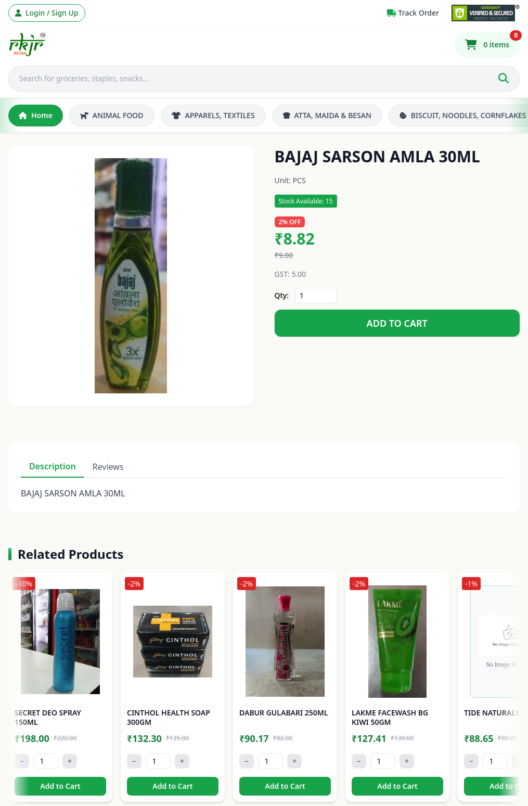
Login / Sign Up (47, 13)
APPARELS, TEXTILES (213, 115)
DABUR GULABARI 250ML (283, 713)
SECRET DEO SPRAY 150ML (48, 717)
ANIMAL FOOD (112, 115)
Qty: (282, 295)
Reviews (108, 466)
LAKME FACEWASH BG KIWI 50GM (390, 717)
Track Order (413, 13)
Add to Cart (60, 786)
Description (52, 466)
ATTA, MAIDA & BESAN (327, 115)
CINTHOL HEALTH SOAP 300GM (168, 717)
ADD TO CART (397, 323)
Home (36, 115)
